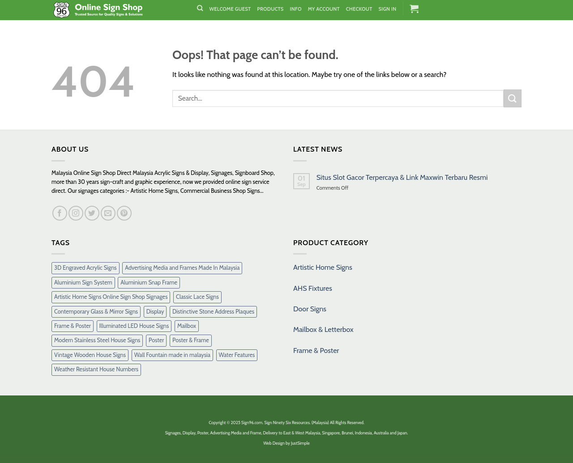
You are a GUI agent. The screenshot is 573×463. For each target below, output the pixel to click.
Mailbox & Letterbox (323, 329)
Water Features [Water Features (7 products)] (237, 355)
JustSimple (300, 443)
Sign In (387, 9)
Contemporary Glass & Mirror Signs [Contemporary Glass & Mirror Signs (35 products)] (96, 311)
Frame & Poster (316, 350)
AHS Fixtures (312, 288)
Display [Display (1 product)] (155, 311)
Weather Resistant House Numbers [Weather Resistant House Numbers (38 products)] (96, 369)
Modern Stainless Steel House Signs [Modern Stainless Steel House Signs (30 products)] (97, 340)
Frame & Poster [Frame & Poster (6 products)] (72, 326)
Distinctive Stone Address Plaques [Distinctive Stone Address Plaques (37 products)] (213, 311)
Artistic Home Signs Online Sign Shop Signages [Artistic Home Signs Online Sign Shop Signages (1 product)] (110, 296)
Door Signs (309, 309)
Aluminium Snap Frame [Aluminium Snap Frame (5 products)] (148, 282)
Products (270, 9)
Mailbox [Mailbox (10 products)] (186, 326)
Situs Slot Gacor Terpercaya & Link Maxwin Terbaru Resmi (402, 177)
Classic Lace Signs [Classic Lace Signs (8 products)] (197, 296)
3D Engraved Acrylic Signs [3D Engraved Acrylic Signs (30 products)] (85, 267)
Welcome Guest (230, 9)
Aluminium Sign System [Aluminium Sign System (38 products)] (83, 282)
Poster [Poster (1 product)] (156, 340)
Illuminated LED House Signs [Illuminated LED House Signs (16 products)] (134, 326)
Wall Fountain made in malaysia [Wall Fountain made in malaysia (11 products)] (172, 355)
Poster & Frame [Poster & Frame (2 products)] (190, 340)
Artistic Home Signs (322, 267)
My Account (324, 9)
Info (296, 9)
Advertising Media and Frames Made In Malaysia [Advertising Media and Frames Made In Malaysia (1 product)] (182, 267)
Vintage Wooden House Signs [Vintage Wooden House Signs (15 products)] (90, 355)
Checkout (359, 9)
